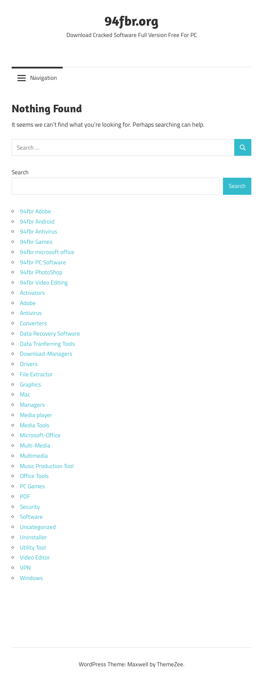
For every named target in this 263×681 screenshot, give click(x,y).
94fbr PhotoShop (41, 272)
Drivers (29, 364)
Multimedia (34, 455)
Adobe (28, 303)
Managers (32, 404)
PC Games (32, 486)
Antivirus (31, 312)
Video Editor (35, 557)
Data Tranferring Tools (47, 343)
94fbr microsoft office (47, 252)
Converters (33, 323)
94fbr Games (36, 241)
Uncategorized (38, 526)
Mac (25, 394)
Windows (31, 577)
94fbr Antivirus (38, 231)
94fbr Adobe (35, 211)
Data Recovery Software (50, 333)
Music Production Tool (47, 466)
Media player (36, 415)
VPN (25, 567)
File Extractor (36, 374)
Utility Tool (33, 547)
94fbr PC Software (43, 262)
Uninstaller (33, 537)
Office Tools (34, 475)
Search (20, 172)
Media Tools (34, 425)
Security (30, 506)
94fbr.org (131, 20)
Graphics (30, 384)
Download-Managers (46, 353)
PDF (25, 496)
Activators (32, 292)
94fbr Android (37, 221)
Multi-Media (35, 445)
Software (31, 516)
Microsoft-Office (40, 435)
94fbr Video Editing (44, 282)
